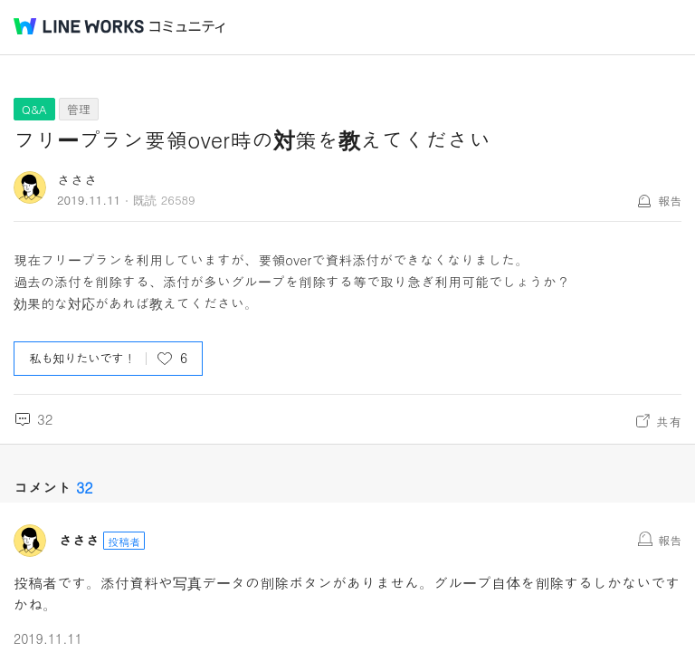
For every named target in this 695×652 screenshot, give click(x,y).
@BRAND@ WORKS (79, 26)
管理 (78, 109)
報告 (669, 200)
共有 (668, 421)
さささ (77, 179)
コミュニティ (187, 27)
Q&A (34, 109)
